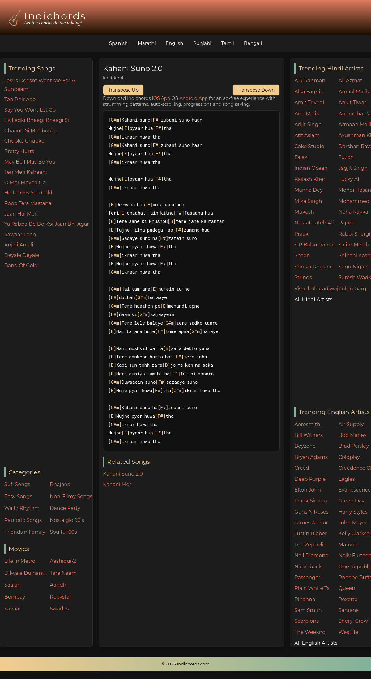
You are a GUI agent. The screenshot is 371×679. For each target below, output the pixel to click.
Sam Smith (308, 610)
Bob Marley (353, 435)
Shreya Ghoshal (313, 267)
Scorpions (306, 621)
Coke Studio (309, 146)
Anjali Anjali (18, 245)
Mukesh (304, 212)
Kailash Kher (309, 179)
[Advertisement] (48, 368)
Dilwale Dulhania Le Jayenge (25, 573)
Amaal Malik (354, 92)
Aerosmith (307, 424)
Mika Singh (308, 201)
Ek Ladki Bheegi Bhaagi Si (36, 120)
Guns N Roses (311, 512)
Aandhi (59, 585)
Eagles (347, 479)
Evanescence (355, 490)
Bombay (14, 597)
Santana (349, 610)
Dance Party (65, 508)
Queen (347, 588)
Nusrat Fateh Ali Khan (316, 223)
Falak (301, 157)
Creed (301, 468)
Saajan (12, 585)
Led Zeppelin (310, 545)
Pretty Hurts (19, 151)
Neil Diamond (311, 555)
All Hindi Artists (313, 299)
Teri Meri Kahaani (25, 172)
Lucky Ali (349, 179)
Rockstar (60, 597)
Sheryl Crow (353, 621)
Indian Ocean (310, 168)
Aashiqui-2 (63, 561)
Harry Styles (353, 512)
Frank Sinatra (310, 501)
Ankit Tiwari (353, 102)
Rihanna (304, 599)
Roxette (348, 599)
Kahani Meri (118, 484)
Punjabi (202, 43)
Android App (193, 98)
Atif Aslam (307, 135)
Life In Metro (19, 561)
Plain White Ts (311, 588)
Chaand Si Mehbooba (31, 131)
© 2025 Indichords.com (185, 663)
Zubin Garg (352, 289)
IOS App (161, 98)
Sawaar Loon (20, 234)
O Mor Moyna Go (25, 183)
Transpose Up (123, 90)
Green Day (352, 501)
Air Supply (351, 424)
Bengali (253, 43)
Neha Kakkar (354, 212)
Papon (347, 223)
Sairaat (12, 609)
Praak (301, 234)
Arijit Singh (308, 124)
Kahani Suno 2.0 (123, 474)
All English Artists (315, 643)
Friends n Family (24, 532)
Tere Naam (63, 573)
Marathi (147, 43)
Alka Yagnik (308, 92)
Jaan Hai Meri (21, 214)
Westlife (348, 632)
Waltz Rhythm (22, 508)
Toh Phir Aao (20, 99)
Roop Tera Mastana (27, 203)
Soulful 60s (63, 532)
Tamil (227, 43)
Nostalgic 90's (67, 520)
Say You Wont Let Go (30, 110)
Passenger (307, 577)
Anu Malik (306, 114)
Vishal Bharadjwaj (316, 289)
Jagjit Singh (353, 168)
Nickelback (308, 567)
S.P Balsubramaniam (316, 245)
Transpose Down (256, 90)
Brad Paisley (354, 446)
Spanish (118, 43)
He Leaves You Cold (28, 193)
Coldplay (349, 457)
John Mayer (353, 523)
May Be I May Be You (29, 162)
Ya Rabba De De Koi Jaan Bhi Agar (46, 224)
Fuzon (346, 157)
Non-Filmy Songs (71, 496)
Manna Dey (308, 190)
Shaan (302, 255)
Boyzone (305, 446)
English (174, 43)
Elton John (307, 490)
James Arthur (311, 523)
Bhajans (60, 484)
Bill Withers (308, 435)
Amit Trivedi (309, 102)
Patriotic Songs (23, 520)
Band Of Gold (21, 265)
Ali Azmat (350, 80)
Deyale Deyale (21, 255)
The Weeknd (310, 632)
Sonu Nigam (354, 267)
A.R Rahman (309, 80)
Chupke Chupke (24, 141)
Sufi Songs (17, 484)
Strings (303, 277)
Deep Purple (310, 479)
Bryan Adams (311, 457)
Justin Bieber (310, 533)
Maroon (348, 545)
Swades (59, 609)
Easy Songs (18, 496)
